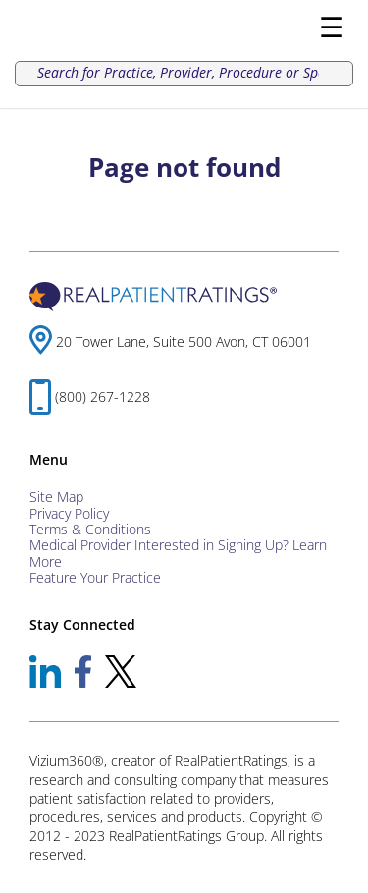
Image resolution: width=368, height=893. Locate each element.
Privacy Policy (69, 513)
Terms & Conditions (90, 529)
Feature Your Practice (95, 577)
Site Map (56, 496)
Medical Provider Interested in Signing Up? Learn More (178, 552)
